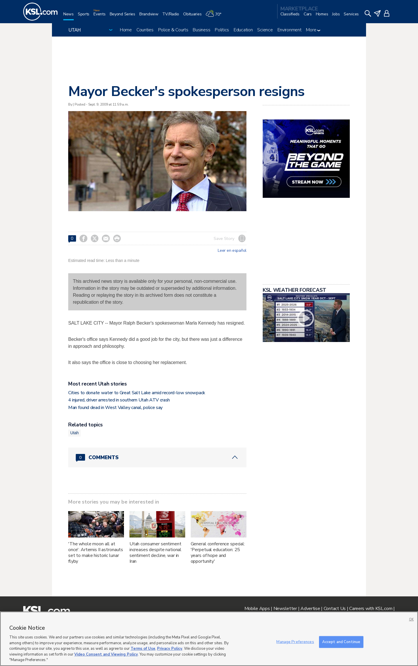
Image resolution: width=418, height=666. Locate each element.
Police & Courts (173, 30)
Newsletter (285, 608)
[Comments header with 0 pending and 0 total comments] (157, 457)
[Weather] (215, 16)
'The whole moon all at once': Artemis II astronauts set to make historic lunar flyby (95, 552)
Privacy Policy (169, 648)
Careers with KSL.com (370, 608)
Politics (222, 30)
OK (411, 619)
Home (126, 30)
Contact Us (335, 608)
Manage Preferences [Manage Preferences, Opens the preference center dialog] (295, 641)
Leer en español (232, 251)
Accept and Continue (341, 641)
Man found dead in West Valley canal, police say (115, 407)
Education (243, 30)
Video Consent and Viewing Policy (106, 654)
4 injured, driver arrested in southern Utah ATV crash (119, 400)
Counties (145, 30)
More (313, 30)
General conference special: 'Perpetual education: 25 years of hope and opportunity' (218, 552)
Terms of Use (143, 648)
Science (265, 30)
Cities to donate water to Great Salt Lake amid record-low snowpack (136, 393)
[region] (209, 638)
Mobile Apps (257, 608)
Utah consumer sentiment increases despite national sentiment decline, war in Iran (155, 552)
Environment (290, 30)
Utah (74, 432)
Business (201, 30)
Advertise (310, 608)
